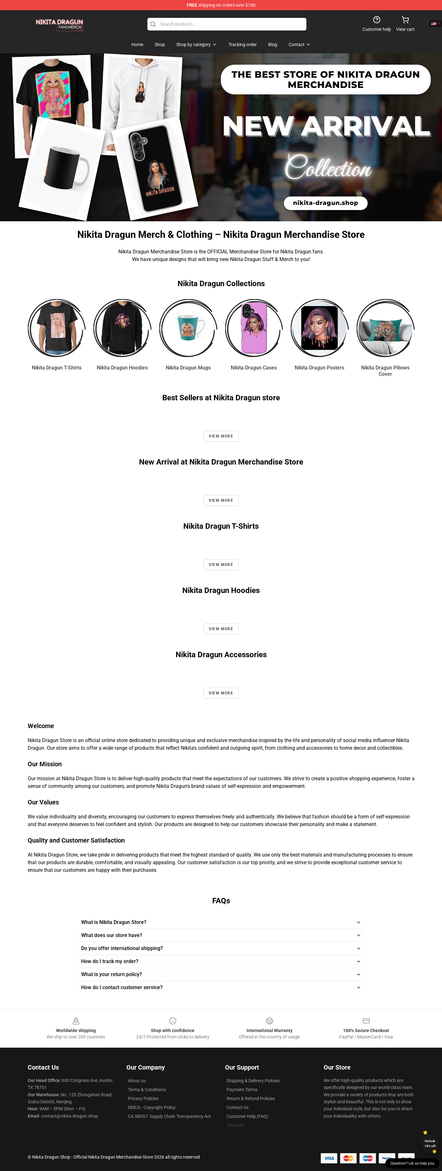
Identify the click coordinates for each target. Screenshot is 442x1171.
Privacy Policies (143, 1098)
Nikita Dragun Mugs (188, 368)
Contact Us (238, 1107)
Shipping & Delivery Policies (253, 1080)
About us (137, 1080)
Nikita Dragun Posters (319, 368)
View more (221, 436)
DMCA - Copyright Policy (152, 1107)
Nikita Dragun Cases (254, 368)
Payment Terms (242, 1089)
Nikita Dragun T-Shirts (56, 368)
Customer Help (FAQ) (247, 1116)
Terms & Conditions (147, 1089)
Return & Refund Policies (251, 1098)
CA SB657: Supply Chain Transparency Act (169, 1116)
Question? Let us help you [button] (412, 1163)
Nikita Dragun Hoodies (122, 368)
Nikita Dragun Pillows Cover (385, 371)
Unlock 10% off (430, 1143)
